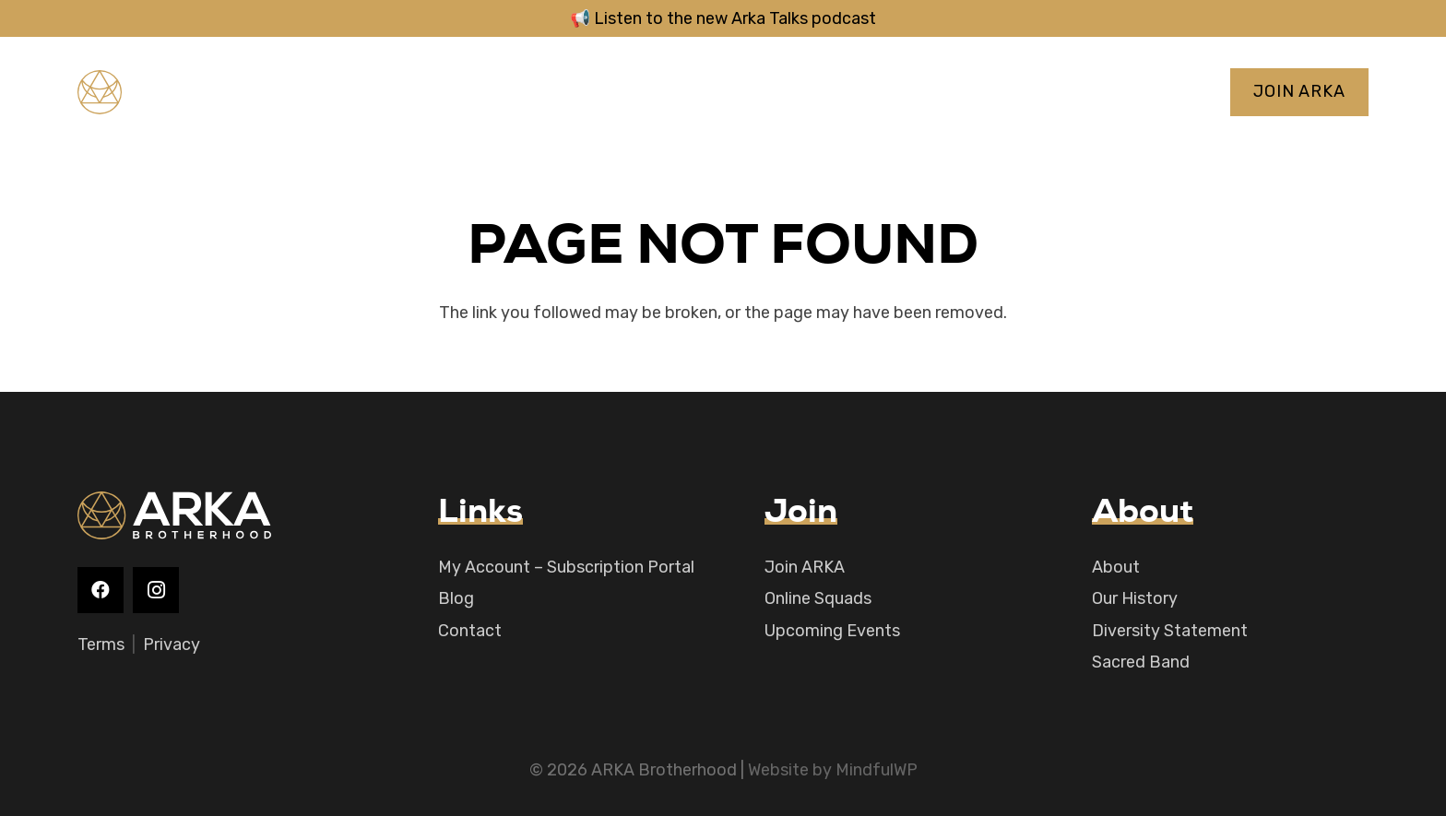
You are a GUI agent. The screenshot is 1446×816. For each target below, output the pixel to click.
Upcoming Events (832, 631)
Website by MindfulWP (833, 770)
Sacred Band (1141, 662)
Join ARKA (804, 567)
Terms (100, 644)
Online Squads (817, 598)
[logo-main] (166, 92)
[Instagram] (328, 92)
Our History (1135, 598)
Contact (470, 631)
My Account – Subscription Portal (566, 567)
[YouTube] (361, 92)
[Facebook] (295, 92)
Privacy (171, 644)
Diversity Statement (1170, 631)
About (1116, 567)
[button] (736, 92)
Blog (456, 598)
